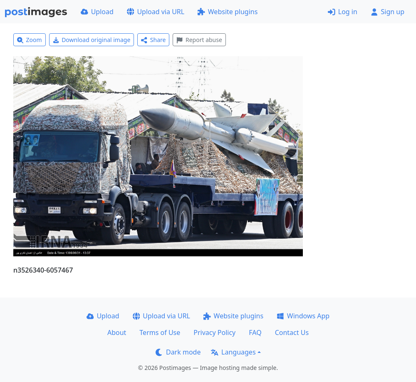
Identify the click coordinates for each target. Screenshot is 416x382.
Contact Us (292, 332)
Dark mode (178, 352)
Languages (233, 352)
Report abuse (199, 40)
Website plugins (228, 11)
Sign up (387, 11)
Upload (97, 11)
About (116, 332)
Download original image (92, 40)
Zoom (29, 40)
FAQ (255, 332)
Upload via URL (155, 11)
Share (153, 40)
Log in (342, 11)
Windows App (303, 315)
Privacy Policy (214, 332)
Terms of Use (159, 332)
